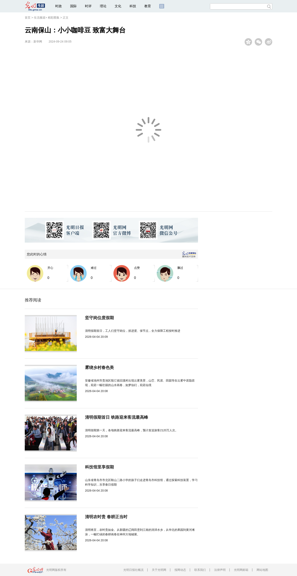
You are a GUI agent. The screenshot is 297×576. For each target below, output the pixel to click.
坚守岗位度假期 (99, 317)
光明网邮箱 (241, 569)
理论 (103, 6)
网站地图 (262, 569)
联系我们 (200, 569)
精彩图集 (53, 17)
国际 (73, 6)
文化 (118, 6)
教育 (147, 6)
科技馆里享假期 (99, 467)
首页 (28, 17)
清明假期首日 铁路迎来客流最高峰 (116, 417)
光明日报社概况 (133, 569)
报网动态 (180, 569)
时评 (88, 6)
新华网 (37, 41)
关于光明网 (159, 569)
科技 (133, 6)
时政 (58, 6)
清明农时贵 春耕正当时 (106, 516)
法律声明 (220, 569)
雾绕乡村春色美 (99, 367)
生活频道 (39, 17)
